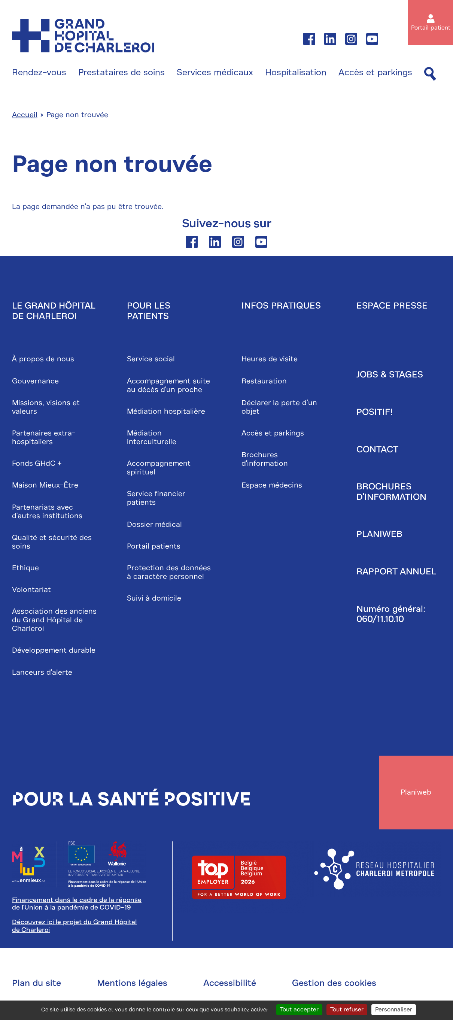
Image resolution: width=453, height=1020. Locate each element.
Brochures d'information (264, 460)
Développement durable (53, 651)
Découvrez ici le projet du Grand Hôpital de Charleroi (74, 927)
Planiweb (379, 534)
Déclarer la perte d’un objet (279, 407)
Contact (377, 449)
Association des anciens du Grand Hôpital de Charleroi (54, 620)
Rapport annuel (396, 572)
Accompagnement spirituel (159, 468)
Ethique (25, 568)
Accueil (24, 115)
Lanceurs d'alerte (42, 672)
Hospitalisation (295, 72)
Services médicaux (215, 72)
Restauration (264, 381)
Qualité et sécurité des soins (52, 542)
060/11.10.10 (380, 619)
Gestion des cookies (334, 984)
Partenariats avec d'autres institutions (47, 512)
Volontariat (31, 590)
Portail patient (430, 27)
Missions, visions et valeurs (46, 407)
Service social (151, 359)
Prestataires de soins (121, 72)
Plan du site (36, 984)
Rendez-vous (39, 72)
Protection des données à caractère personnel (169, 573)
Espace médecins (271, 486)
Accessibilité (229, 984)
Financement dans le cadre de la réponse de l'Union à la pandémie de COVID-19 (77, 905)
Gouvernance (35, 381)
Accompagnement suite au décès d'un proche (168, 386)
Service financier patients (156, 499)
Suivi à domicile (154, 599)
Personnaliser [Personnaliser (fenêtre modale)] (393, 1009)
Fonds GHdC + (37, 464)
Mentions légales (132, 984)
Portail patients (153, 546)
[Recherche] (430, 74)
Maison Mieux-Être (45, 486)
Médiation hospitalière (166, 411)
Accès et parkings (375, 72)
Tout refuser (347, 1009)
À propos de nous (43, 359)
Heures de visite (269, 359)
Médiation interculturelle (151, 438)
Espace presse (392, 306)
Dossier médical (154, 524)
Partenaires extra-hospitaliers (44, 438)
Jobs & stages (389, 375)
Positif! (374, 412)
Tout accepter (299, 1009)
